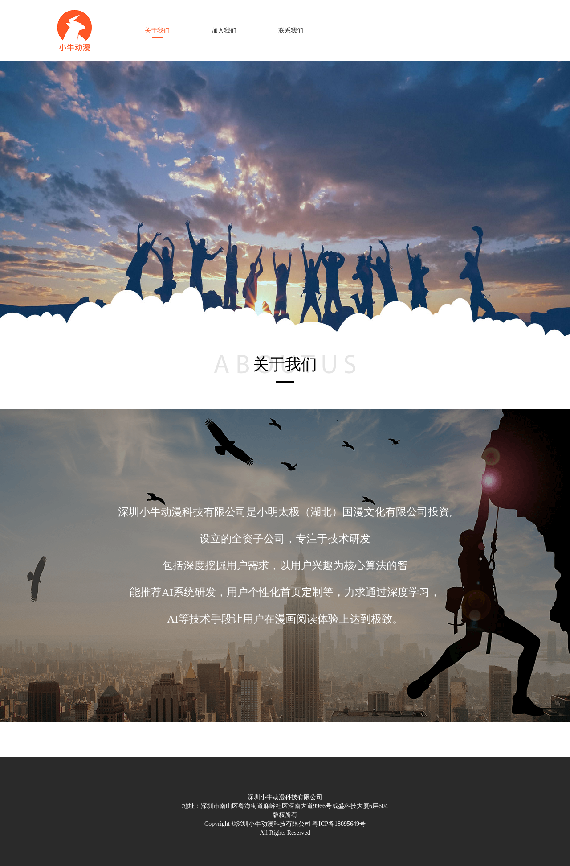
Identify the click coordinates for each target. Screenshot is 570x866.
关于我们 (157, 30)
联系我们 (290, 30)
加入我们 (224, 30)
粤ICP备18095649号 (339, 824)
